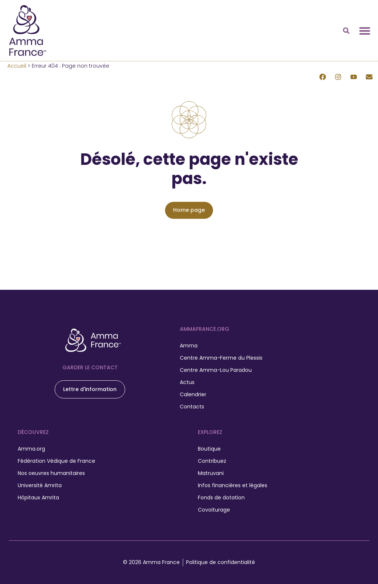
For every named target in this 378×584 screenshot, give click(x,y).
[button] (346, 31)
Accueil (16, 65)
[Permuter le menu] (365, 31)
